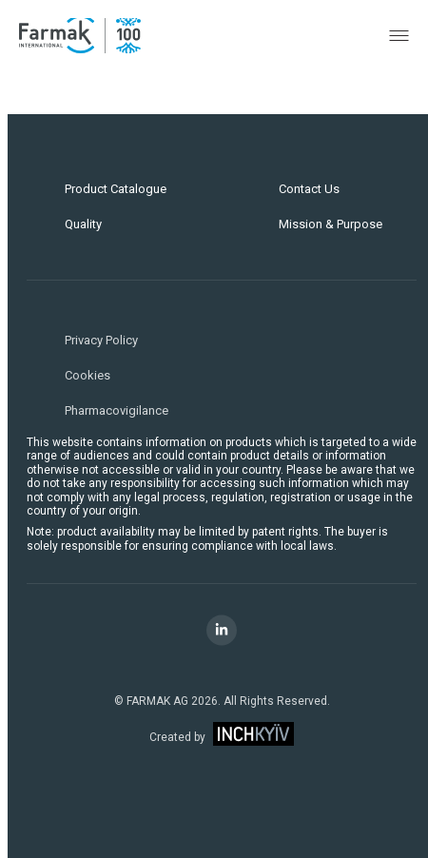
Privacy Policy (101, 340)
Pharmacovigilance (116, 410)
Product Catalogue (115, 189)
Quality (83, 224)
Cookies (87, 375)
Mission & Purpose (330, 224)
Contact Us (309, 189)
